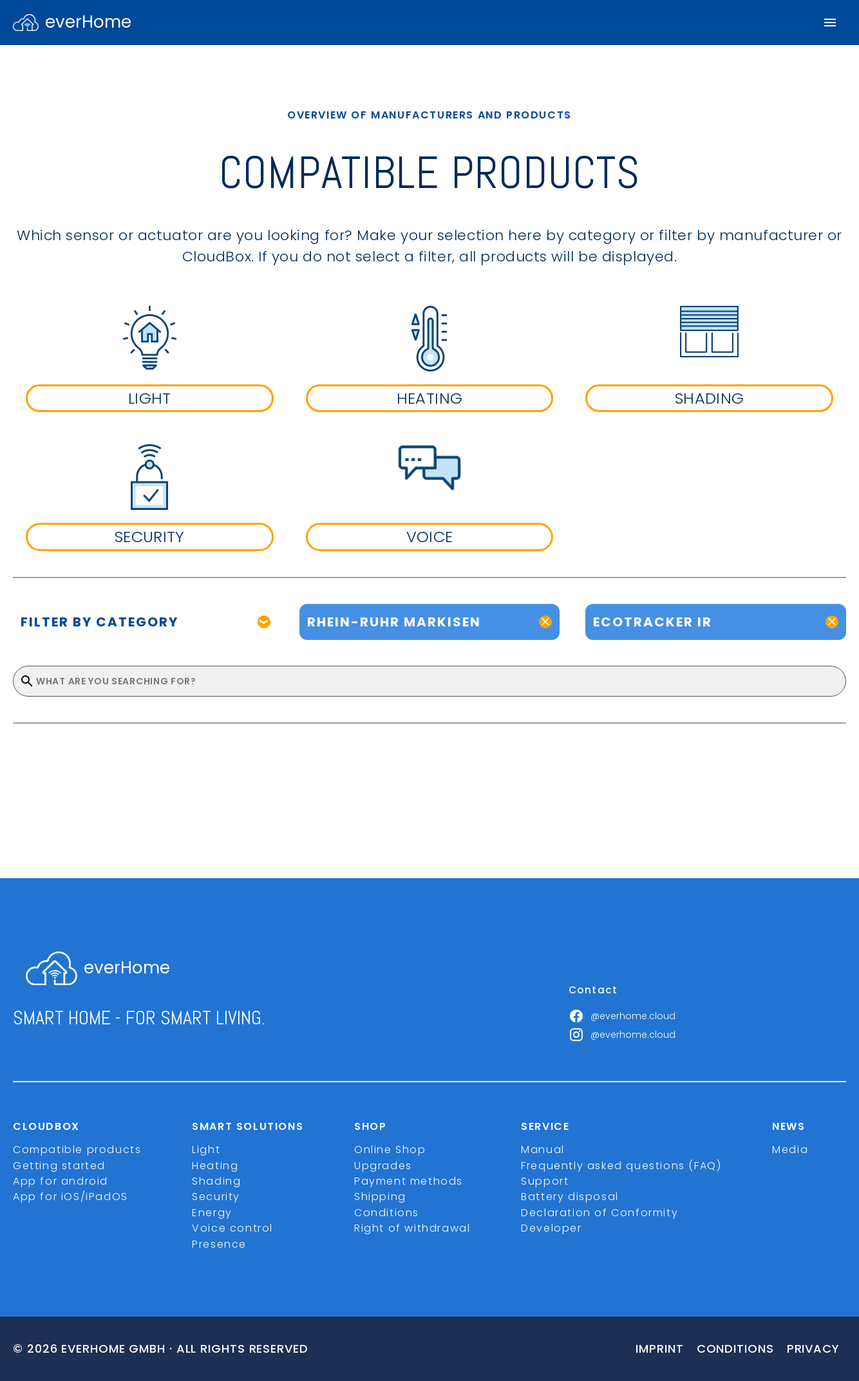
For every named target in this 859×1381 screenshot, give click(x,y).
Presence (219, 1244)
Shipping (380, 1196)
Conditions (386, 1212)
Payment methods (408, 1181)
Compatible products (77, 1149)
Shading (216, 1181)
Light (206, 1149)
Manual (543, 1149)
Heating (215, 1165)
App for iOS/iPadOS (70, 1196)
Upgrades (383, 1165)
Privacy (813, 1348)
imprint (659, 1348)
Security (216, 1196)
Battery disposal (570, 1196)
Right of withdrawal (412, 1228)
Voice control (232, 1228)
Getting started (59, 1165)
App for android (60, 1181)
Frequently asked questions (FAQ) (621, 1165)
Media (790, 1149)
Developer (551, 1228)
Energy (212, 1212)
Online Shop (390, 1149)
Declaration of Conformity (599, 1212)
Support (545, 1181)
